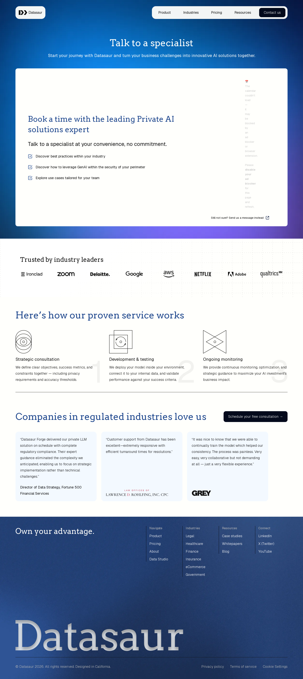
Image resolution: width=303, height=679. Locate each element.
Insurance (193, 559)
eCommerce (195, 567)
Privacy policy (212, 666)
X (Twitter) (266, 543)
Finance (192, 551)
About (154, 551)
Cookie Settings (275, 666)
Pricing (216, 12)
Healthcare (194, 543)
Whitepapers (232, 543)
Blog (225, 551)
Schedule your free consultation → (255, 416)
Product (164, 12)
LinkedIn (265, 536)
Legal (190, 536)
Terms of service (243, 666)
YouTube (265, 551)
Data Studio (158, 559)
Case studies (232, 536)
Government (195, 574)
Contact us (272, 12)
